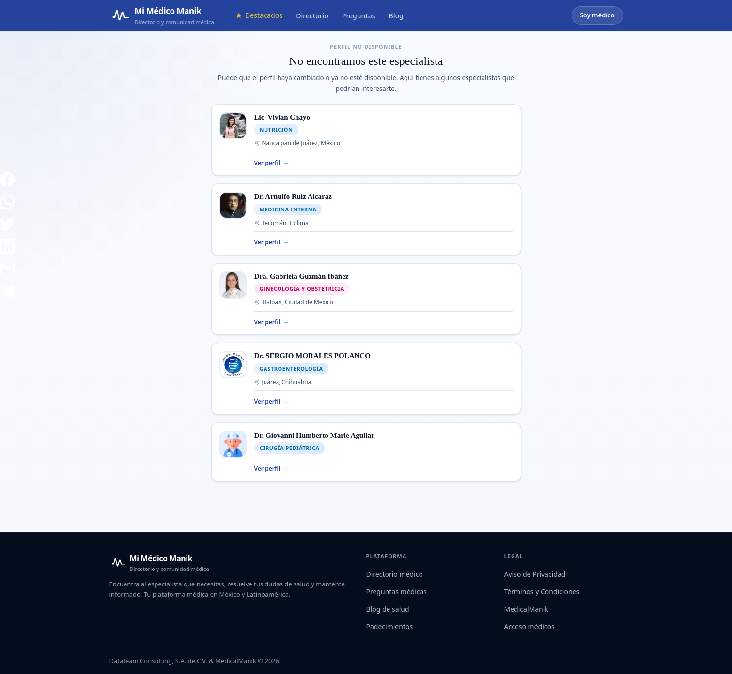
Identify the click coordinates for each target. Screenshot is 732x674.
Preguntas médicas (396, 591)
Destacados (258, 15)
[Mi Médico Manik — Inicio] (159, 562)
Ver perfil (271, 163)
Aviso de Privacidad (535, 574)
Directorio (312, 15)
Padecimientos (389, 626)
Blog (396, 15)
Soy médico (597, 15)
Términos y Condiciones (542, 591)
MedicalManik (526, 609)
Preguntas (358, 15)
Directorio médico (394, 574)
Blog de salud (387, 609)
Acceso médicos (529, 626)
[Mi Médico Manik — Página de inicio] (161, 15)
